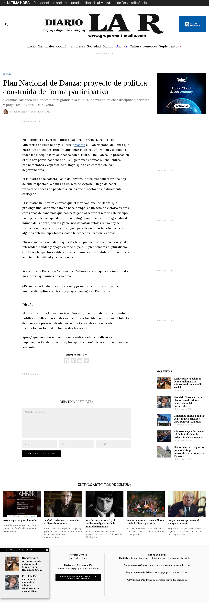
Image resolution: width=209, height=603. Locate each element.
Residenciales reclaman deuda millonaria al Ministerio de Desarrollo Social (90, 3)
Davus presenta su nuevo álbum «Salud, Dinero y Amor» (145, 522)
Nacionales (46, 46)
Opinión (62, 46)
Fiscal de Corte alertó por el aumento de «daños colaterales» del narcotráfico (189, 402)
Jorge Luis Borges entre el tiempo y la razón (183, 522)
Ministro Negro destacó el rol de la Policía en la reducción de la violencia (189, 434)
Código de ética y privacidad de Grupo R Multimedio (78, 578)
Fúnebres (150, 46)
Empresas (78, 46)
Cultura (135, 46)
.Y (125, 46)
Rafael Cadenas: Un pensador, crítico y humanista (62, 522)
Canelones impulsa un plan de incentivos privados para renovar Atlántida (189, 418)
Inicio (31, 46)
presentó (79, 145)
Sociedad (94, 46)
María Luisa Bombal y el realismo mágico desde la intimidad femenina (100, 523)
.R (118, 46)
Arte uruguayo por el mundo (20, 520)
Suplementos (169, 46)
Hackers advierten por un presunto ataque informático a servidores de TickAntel (190, 452)
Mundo (108, 46)
